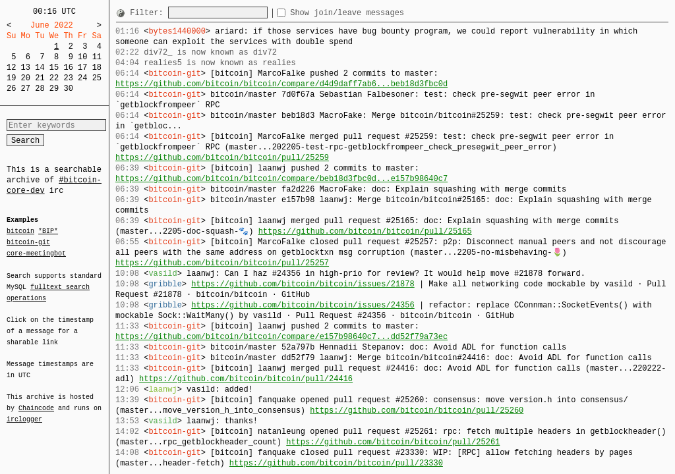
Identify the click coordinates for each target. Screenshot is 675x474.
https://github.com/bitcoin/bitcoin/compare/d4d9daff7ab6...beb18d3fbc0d (281, 84)
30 (68, 88)
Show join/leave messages (371, 12)
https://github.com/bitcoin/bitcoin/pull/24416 (246, 378)
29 (54, 88)
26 (11, 88)
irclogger (24, 410)
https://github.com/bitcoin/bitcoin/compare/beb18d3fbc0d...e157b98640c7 (281, 178)
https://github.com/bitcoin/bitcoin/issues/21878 (302, 284)
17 (82, 67)
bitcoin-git (28, 242)
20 (25, 78)
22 (54, 78)
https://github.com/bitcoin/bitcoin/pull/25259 (222, 157)
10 (82, 57)
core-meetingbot (36, 252)
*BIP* (48, 231)
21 (39, 78)
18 (97, 67)
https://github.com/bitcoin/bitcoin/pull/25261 (393, 442)
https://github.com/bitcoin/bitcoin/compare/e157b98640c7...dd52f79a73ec (281, 336)
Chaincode (36, 400)
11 (97, 57)
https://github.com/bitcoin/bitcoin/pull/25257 (222, 263)
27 (25, 88)
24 (82, 78)
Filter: (149, 12)
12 (11, 67)
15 (54, 67)
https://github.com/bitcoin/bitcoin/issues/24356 (302, 305)
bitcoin (20, 231)
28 (39, 88)
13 (25, 67)
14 (39, 67)
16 (68, 67)
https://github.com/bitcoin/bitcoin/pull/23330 (336, 463)
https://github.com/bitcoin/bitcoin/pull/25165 (365, 231)
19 (11, 78)
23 (68, 78)
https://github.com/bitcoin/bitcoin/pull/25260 (416, 410)
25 (97, 78)
